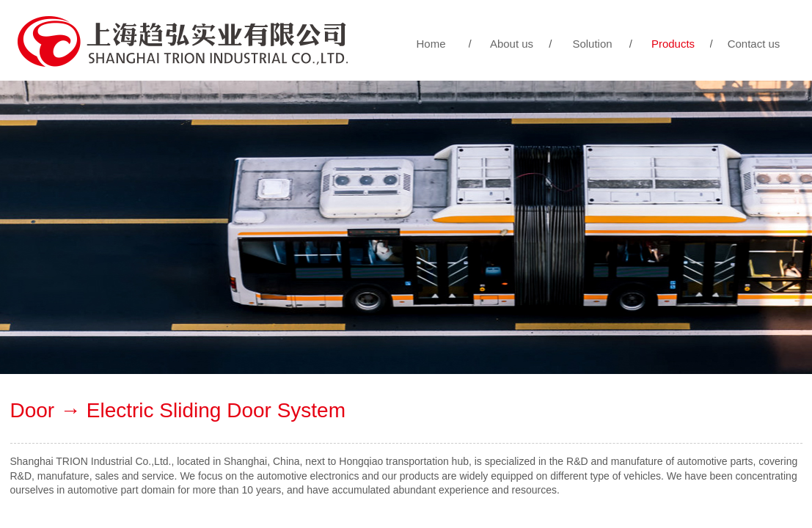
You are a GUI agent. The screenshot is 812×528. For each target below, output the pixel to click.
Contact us (754, 43)
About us (511, 43)
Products (673, 43)
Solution (592, 43)
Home (430, 43)
